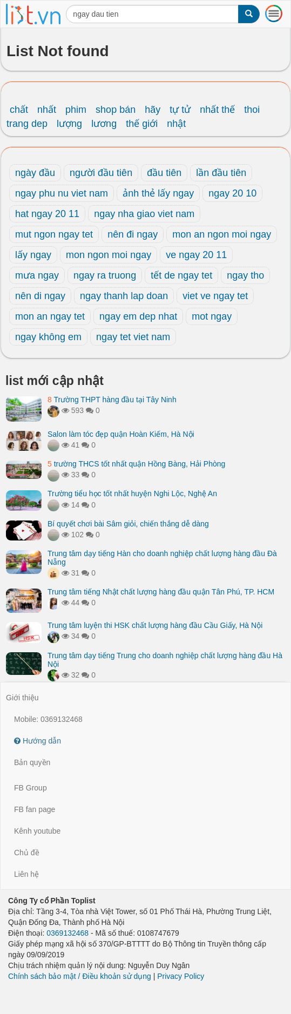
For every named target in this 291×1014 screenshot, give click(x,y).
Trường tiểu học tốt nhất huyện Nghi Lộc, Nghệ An (132, 493)
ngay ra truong (104, 275)
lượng (69, 123)
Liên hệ (26, 874)
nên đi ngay (132, 234)
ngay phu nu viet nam (61, 193)
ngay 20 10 (232, 193)
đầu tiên (164, 172)
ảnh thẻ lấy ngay (158, 193)
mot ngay (212, 316)
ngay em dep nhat (138, 316)
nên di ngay (40, 295)
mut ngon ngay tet (54, 234)
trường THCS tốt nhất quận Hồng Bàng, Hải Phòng (136, 463)
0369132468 (67, 933)
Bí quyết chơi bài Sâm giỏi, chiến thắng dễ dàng (128, 523)
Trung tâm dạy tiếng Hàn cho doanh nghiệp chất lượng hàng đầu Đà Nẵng (162, 557)
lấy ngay (33, 254)
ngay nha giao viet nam (144, 213)
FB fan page (34, 809)
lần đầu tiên (221, 172)
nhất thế (217, 109)
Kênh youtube (37, 831)
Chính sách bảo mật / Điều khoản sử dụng (79, 976)
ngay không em (48, 337)
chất (19, 109)
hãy (152, 109)
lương (104, 123)
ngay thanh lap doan (124, 295)
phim (75, 109)
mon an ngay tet (50, 316)
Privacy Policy (180, 976)
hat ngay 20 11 (47, 213)
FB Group (30, 787)
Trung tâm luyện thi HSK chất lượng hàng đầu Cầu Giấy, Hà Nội (155, 625)
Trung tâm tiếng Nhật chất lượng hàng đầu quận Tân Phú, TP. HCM (161, 591)
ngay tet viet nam (133, 337)
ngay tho (245, 275)
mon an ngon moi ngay (221, 234)
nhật (176, 123)
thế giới (142, 123)
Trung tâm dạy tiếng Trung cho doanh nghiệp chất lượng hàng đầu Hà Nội (165, 659)
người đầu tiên (101, 172)
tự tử (180, 109)
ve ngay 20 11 (196, 254)
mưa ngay (37, 275)
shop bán (116, 109)
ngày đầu (35, 172)
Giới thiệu (22, 697)
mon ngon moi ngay (108, 254)
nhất (46, 109)
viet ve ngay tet (215, 295)
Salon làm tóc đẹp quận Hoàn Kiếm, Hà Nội (121, 434)
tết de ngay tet (181, 275)
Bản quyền (32, 762)
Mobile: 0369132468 (48, 719)
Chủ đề (26, 852)
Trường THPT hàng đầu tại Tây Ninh (112, 399)
